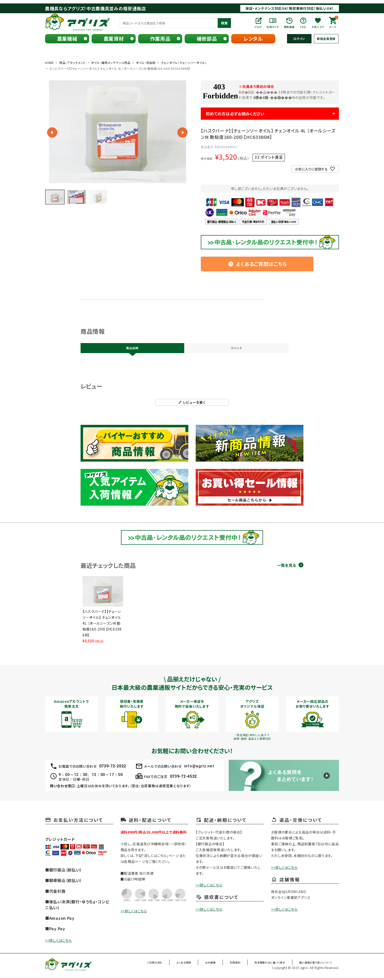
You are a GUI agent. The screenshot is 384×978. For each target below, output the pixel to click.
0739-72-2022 (112, 767)
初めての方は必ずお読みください (242, 113)
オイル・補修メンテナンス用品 (111, 62)
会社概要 (220, 964)
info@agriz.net (199, 767)
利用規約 (240, 964)
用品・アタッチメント (72, 62)
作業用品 (160, 38)
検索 (224, 23)
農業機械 (67, 38)
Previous (52, 132)
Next (182, 132)
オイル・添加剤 (146, 62)
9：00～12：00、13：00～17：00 (91, 776)
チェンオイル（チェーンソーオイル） (184, 62)
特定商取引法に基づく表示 (271, 964)
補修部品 (207, 38)
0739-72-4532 (183, 778)
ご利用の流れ (173, 964)
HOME (49, 62)
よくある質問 (198, 964)
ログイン (299, 38)
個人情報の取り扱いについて (316, 964)
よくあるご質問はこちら (257, 263)
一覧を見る (286, 567)
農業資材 (114, 38)
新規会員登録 (326, 38)
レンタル (253, 38)
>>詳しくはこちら (58, 942)
